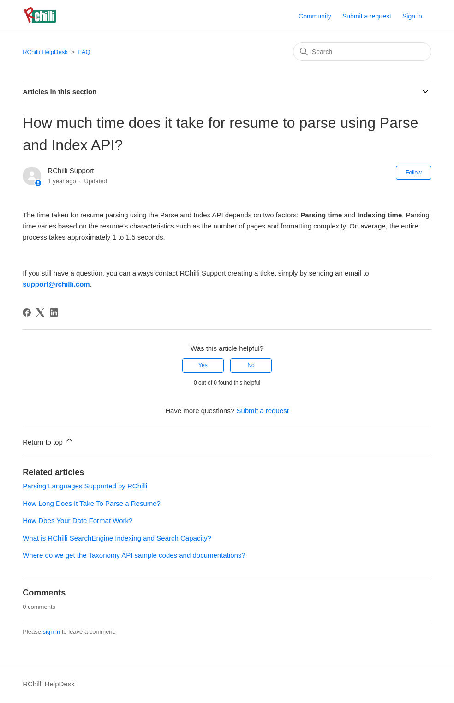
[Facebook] (27, 312)
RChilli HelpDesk (45, 51)
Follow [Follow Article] (414, 172)
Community (315, 16)
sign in (51, 631)
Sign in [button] (412, 16)
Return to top (48, 440)
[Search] (362, 51)
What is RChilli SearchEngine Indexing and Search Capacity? (117, 538)
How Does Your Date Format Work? (77, 520)
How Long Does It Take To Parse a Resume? (92, 503)
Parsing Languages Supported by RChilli (85, 486)
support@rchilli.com (56, 284)
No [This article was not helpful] (250, 365)
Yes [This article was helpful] (203, 365)
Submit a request (366, 16)
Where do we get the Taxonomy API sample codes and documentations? (134, 555)
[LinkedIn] (54, 312)
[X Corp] (40, 312)
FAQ (84, 51)
